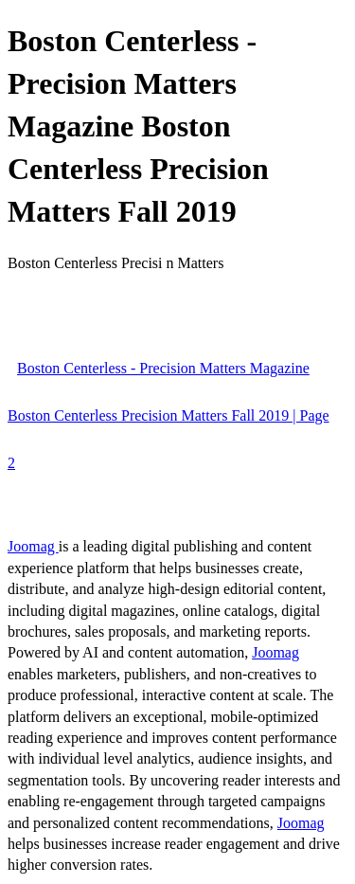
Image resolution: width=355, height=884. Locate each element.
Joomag (33, 546)
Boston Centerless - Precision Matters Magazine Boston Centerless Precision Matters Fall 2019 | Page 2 (168, 415)
